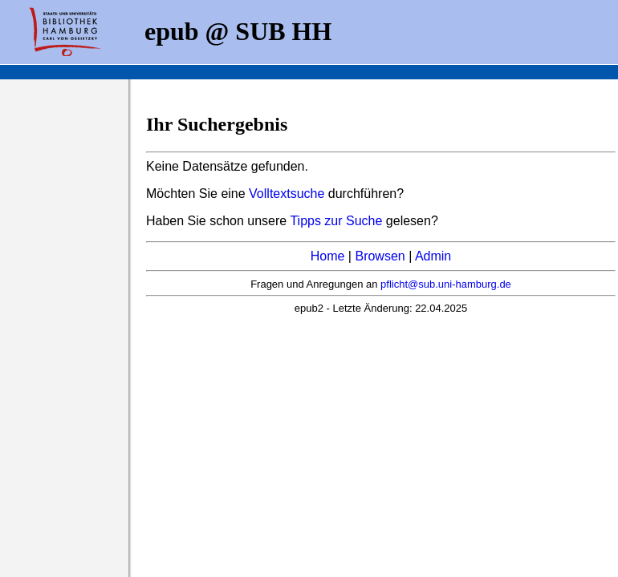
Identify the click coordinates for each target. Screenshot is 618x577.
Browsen (380, 256)
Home (328, 256)
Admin (433, 256)
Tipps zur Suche (337, 221)
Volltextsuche (286, 193)
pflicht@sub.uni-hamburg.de (445, 284)
